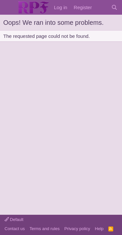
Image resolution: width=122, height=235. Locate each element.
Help (99, 228)
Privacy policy (77, 228)
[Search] (114, 7)
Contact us (15, 228)
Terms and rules (45, 228)
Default (14, 219)
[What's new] (101, 7)
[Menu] (9, 7)
